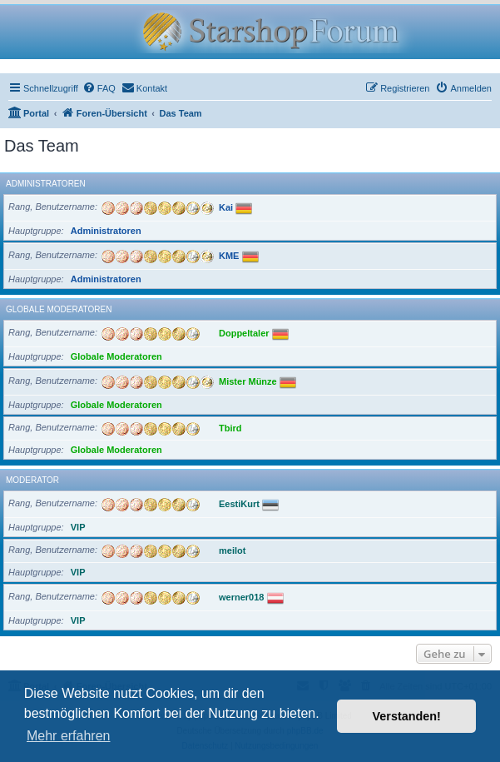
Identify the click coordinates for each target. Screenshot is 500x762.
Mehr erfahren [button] (69, 736)
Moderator (32, 480)
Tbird (230, 427)
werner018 (241, 596)
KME (229, 255)
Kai (226, 207)
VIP (78, 527)
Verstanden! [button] (407, 716)
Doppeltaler (244, 332)
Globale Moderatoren (58, 309)
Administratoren (46, 183)
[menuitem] (99, 88)
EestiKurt (239, 503)
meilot (232, 550)
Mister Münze (248, 381)
